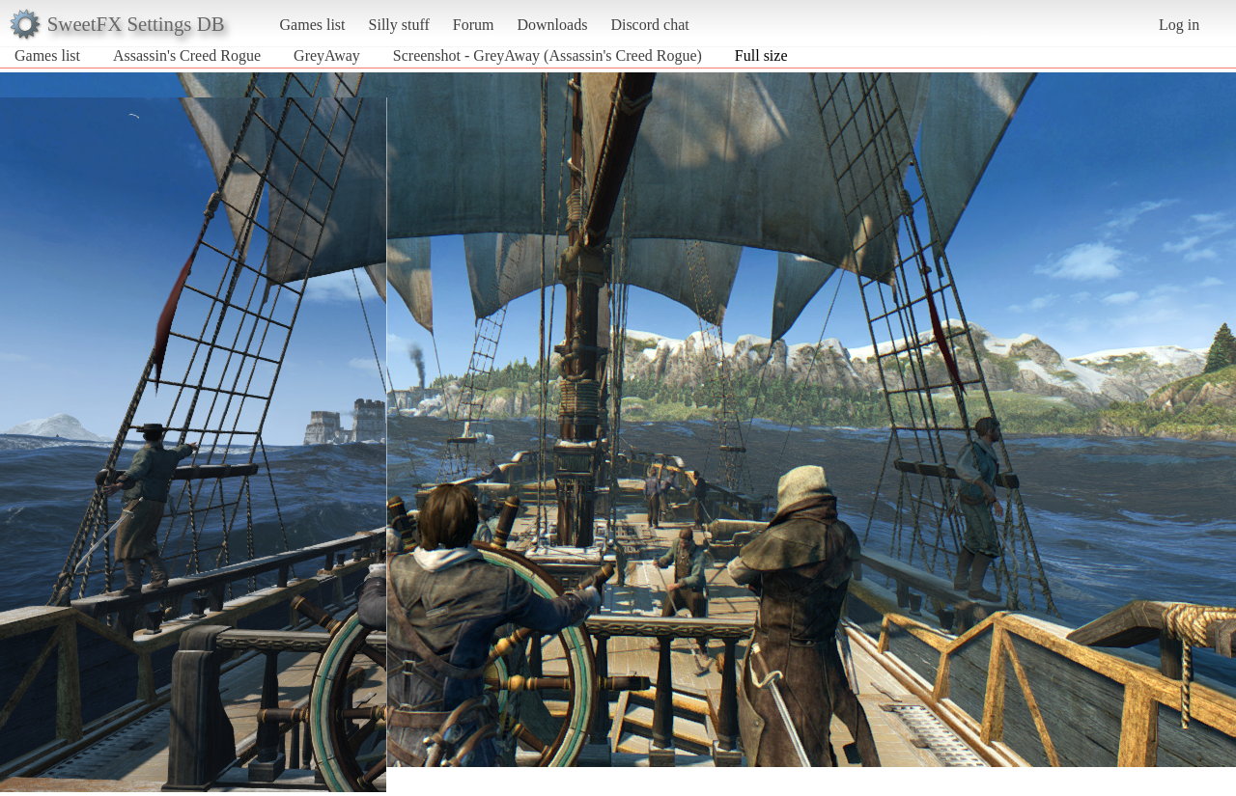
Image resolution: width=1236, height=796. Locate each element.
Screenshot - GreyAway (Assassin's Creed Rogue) (547, 55)
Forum (473, 24)
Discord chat (649, 24)
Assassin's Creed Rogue (187, 55)
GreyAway (327, 55)
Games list (313, 24)
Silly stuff (399, 24)
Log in (1179, 24)
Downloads (552, 24)
